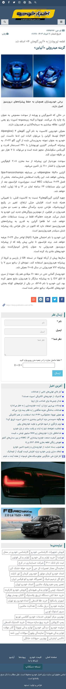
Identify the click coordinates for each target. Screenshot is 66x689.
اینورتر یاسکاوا (57, 601)
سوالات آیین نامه (19, 633)
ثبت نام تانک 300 (55, 563)
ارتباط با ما (33, 661)
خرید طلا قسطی (39, 601)
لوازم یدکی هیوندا (55, 633)
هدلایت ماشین (27, 606)
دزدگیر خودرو (42, 628)
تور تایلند (15, 574)
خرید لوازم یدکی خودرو (43, 558)
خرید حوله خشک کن (20, 568)
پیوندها (22, 657)
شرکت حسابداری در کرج (31, 563)
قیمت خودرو (35, 657)
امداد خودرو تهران (24, 585)
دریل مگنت (43, 606)
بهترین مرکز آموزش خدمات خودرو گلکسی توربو (40, 617)
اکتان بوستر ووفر (15, 595)
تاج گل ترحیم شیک (54, 579)
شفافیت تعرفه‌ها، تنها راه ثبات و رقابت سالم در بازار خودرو (37, 428)
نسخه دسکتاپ (33, 667)
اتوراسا (60, 558)
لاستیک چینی (57, 590)
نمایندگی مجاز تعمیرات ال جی (49, 568)
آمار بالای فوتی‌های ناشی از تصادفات (46, 391)
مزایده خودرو (57, 606)
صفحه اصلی (51, 657)
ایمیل (59, 330)
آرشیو (11, 657)
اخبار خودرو (33, 12)
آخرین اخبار (55, 386)
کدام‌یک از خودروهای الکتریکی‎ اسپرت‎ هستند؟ (41, 396)
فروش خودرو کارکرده (15, 590)
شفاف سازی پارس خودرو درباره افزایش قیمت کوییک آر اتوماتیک (34, 451)
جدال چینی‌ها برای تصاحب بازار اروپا (46, 401)
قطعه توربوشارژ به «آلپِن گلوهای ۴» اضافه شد (40, 41)
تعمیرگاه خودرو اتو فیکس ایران (27, 579)
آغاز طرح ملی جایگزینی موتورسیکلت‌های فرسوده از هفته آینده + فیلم (32, 456)
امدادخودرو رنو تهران (18, 601)
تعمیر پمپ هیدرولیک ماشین (50, 585)
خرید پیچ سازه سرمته (38, 622)
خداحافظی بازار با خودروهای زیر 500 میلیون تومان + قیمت (36, 433)
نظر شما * (57, 339)
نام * (59, 321)
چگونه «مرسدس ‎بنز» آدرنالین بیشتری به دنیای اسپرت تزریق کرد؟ (33, 419)
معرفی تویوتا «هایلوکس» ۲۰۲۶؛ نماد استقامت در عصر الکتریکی (35, 414)
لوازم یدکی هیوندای (38, 590)
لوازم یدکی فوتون (20, 558)
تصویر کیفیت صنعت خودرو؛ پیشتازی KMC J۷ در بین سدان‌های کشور (31, 437)
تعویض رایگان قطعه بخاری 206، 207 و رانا (43, 442)
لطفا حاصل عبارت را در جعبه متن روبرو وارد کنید (41, 360)
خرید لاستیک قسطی (14, 622)
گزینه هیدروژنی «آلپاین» (49, 47)
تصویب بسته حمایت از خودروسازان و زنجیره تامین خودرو (37, 447)
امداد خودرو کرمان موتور (52, 574)
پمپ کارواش (57, 622)
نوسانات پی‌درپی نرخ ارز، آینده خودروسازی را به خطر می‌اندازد (35, 405)
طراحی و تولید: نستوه (33, 685)
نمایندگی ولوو (37, 633)
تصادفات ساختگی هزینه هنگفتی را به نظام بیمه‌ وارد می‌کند (36, 410)
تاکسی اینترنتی (56, 638)
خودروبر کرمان (30, 574)
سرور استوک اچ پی (54, 612)
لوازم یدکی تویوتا (24, 628)
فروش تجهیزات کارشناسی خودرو (47, 552)
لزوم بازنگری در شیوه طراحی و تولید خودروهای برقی (39, 424)
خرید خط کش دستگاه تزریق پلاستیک (45, 595)
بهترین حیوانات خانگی (35, 638)
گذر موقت (8, 628)
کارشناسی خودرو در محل (16, 552)
